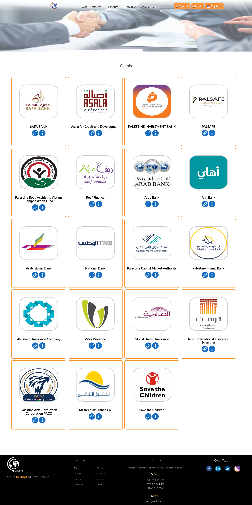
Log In (197, 6)
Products (100, 484)
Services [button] (98, 7)
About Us (78, 468)
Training (132, 7)
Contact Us (101, 473)
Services (100, 479)
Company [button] (147, 7)
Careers (77, 479)
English (214, 6)
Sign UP (182, 6)
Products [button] (115, 7)
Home (84, 7)
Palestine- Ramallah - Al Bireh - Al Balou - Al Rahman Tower (155, 467)
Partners (77, 473)
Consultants (79, 484)
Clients (99, 468)
